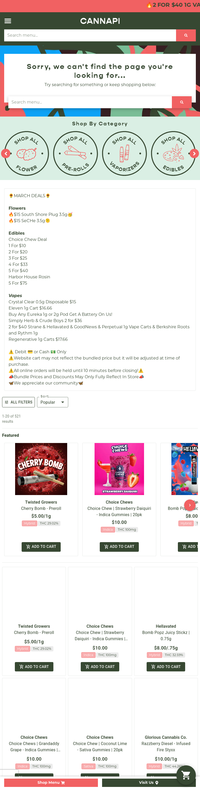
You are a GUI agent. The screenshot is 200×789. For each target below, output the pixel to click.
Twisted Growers (41, 502)
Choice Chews (119, 502)
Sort (45, 396)
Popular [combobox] (48, 402)
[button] (7, 20)
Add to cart (41, 547)
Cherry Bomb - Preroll (41, 508)
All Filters (18, 402)
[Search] (186, 35)
